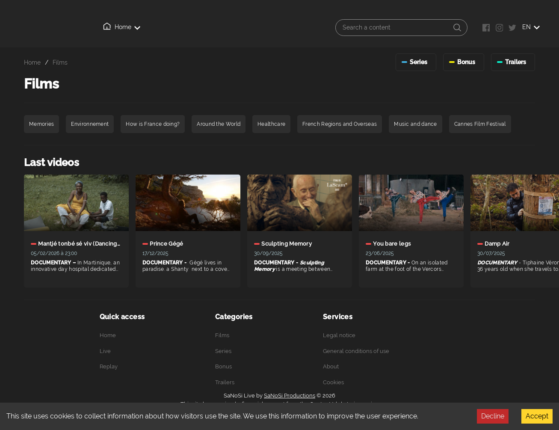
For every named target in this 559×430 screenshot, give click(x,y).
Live (139, 27)
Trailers (224, 382)
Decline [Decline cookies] (492, 416)
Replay (173, 27)
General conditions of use (356, 351)
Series (223, 351)
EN (531, 27)
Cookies (333, 382)
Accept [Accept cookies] (537, 416)
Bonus (223, 366)
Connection (248, 27)
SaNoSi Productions (289, 395)
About (208, 27)
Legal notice (339, 335)
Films (60, 62)
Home (107, 27)
